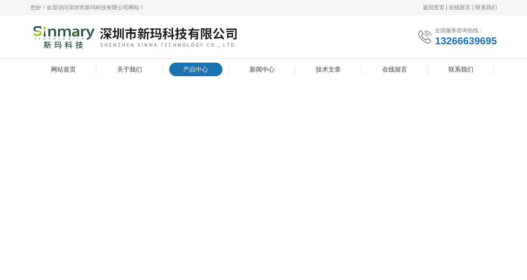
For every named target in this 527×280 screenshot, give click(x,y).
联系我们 (486, 7)
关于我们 (129, 69)
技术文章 (328, 69)
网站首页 (63, 69)
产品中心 (195, 69)
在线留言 (460, 7)
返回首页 (434, 7)
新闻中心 (262, 69)
